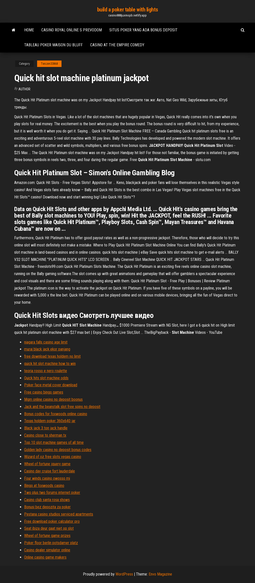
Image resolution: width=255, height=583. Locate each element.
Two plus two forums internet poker (52, 492)
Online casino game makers (45, 557)
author (24, 89)
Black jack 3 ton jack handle (45, 428)
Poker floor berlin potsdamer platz (51, 542)
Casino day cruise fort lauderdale (49, 471)
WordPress (124, 574)
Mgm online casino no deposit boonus (53, 399)
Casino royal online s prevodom (71, 30)
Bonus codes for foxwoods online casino (55, 413)
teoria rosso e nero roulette (45, 370)
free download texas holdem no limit (52, 356)
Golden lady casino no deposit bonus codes (57, 449)
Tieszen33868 (49, 63)
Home (29, 30)
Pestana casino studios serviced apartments (58, 514)
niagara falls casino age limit (45, 342)
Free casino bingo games (43, 392)
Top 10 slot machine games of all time (54, 442)
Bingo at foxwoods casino (44, 485)
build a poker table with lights (127, 9)
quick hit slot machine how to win (50, 363)
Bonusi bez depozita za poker (47, 507)
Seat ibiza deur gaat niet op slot (49, 528)
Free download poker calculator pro (52, 521)
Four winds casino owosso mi (47, 478)
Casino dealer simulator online (47, 550)
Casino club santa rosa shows (47, 499)
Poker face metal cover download (50, 385)
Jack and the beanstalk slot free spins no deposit (62, 406)
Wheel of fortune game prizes (47, 535)
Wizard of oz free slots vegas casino (52, 456)
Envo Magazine (160, 574)
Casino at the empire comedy (117, 45)
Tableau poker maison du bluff (53, 45)
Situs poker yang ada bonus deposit (143, 30)
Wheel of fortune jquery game (47, 464)
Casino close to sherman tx (45, 435)
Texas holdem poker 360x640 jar (49, 420)
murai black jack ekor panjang (47, 349)
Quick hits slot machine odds (46, 378)
